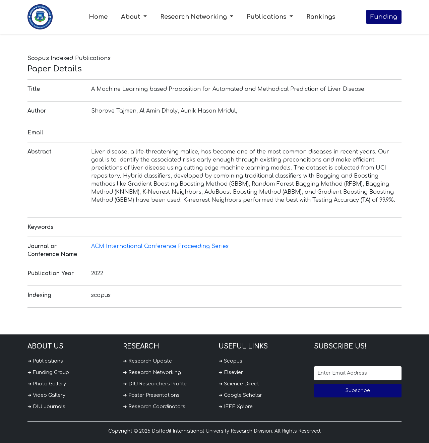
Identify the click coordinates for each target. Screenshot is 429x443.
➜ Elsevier (231, 372)
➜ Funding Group (48, 372)
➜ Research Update (147, 361)
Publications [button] (267, 16)
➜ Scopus (230, 361)
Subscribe (358, 390)
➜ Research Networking (152, 372)
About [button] (131, 16)
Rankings (320, 16)
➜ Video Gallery (46, 395)
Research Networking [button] (194, 16)
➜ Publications (45, 361)
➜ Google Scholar (240, 395)
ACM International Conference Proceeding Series (160, 246)
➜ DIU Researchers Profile (155, 383)
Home (98, 16)
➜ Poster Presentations (151, 395)
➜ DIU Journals (46, 406)
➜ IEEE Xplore (236, 406)
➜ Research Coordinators (154, 406)
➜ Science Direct (239, 383)
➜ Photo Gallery (46, 383)
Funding (383, 16)
